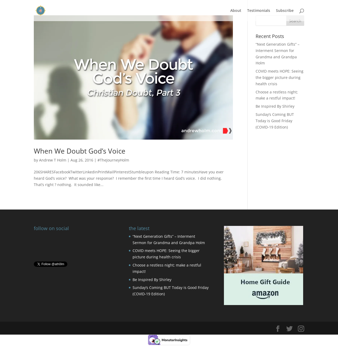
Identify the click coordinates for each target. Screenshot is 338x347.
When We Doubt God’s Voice (79, 151)
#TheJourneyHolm (113, 160)
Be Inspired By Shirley (275, 106)
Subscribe (285, 11)
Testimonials (258, 11)
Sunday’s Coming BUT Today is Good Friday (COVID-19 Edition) (275, 121)
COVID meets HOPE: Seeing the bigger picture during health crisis (279, 77)
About (235, 11)
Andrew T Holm (52, 160)
